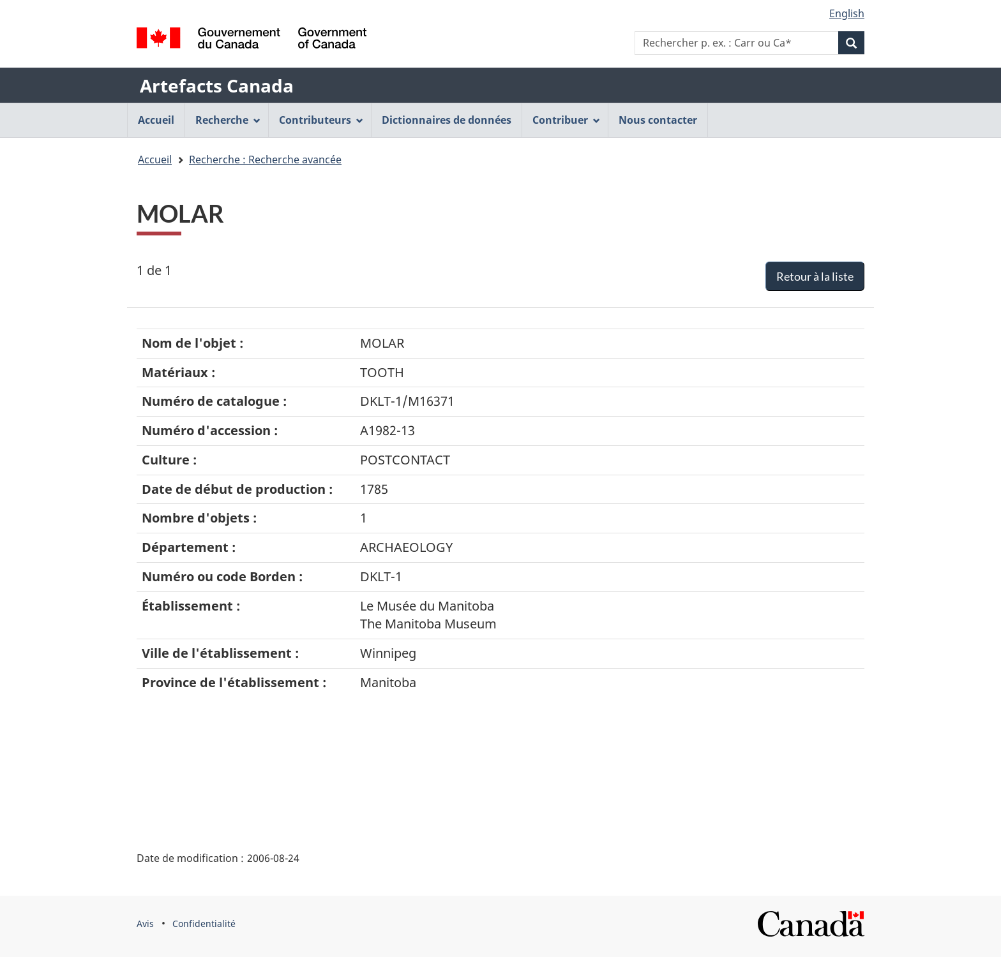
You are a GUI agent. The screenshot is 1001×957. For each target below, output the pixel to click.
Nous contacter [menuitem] (658, 120)
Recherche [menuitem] (227, 120)
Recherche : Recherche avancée (265, 159)
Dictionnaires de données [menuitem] (446, 120)
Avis (145, 923)
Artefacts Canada (217, 85)
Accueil (155, 159)
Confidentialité (204, 923)
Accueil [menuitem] (156, 120)
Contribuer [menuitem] (566, 120)
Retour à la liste (815, 276)
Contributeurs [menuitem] (321, 120)
